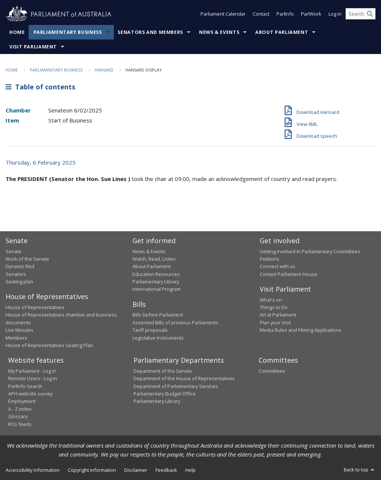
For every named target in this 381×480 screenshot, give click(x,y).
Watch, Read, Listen (154, 258)
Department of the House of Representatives (184, 378)
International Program (156, 289)
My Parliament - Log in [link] (32, 371)
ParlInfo (285, 14)
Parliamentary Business (67, 32)
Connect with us (277, 266)
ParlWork (311, 14)
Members (16, 337)
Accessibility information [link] (33, 470)
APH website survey (30, 393)
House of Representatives (35, 307)
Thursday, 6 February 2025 (41, 162)
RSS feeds (20, 424)
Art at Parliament (278, 314)
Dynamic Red (20, 266)
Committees (272, 371)
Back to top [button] (359, 469)
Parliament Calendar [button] (223, 14)
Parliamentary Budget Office (165, 393)
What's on (271, 299)
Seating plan (19, 281)
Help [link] (190, 470)
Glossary (18, 416)
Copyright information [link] (92, 470)
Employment (22, 401)
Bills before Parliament (157, 314)
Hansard (104, 70)
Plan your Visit (275, 322)
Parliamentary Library (155, 281)
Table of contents (40, 86)
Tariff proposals (150, 330)
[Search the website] (360, 14)
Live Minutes (19, 330)
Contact (261, 14)
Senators (16, 274)
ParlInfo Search (25, 386)
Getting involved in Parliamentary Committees (310, 251)
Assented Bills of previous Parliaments (175, 322)
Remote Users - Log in (32, 378)
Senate (14, 251)
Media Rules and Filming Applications (301, 330)
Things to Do (274, 307)
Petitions (269, 258)
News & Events (219, 32)
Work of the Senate (27, 258)
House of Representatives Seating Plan (49, 345)
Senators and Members (150, 32)
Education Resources (156, 274)
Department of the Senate (163, 371)
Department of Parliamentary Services (176, 386)
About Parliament (281, 32)
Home (17, 32)
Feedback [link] (166, 470)
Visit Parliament (33, 47)
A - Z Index (20, 409)
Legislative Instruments (158, 337)
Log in (335, 14)
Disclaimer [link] (135, 470)
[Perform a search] (369, 14)
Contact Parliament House (288, 274)
